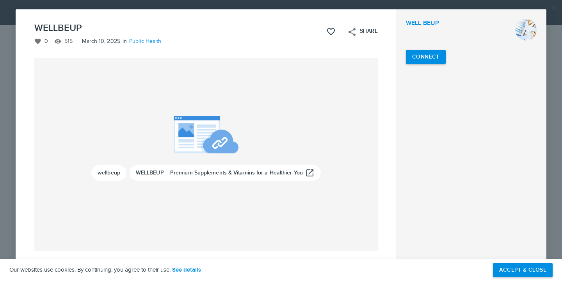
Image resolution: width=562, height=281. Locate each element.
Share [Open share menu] (362, 32)
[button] (281, 140)
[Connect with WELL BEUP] (426, 57)
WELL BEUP (422, 23)
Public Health (145, 41)
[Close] (554, 8)
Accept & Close (522, 270)
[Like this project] (331, 31)
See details (186, 270)
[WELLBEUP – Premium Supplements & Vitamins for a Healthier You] (225, 173)
